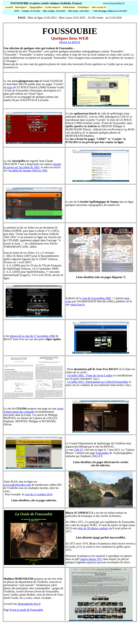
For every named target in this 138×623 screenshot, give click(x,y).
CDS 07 (78, 449)
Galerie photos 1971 (91, 559)
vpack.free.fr (77, 304)
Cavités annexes (52, 7)
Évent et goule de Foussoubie (26, 609)
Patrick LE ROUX (69, 42)
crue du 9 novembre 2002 (96, 298)
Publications (68, 7)
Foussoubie (102, 452)
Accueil (8, 7)
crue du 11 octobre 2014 (38, 494)
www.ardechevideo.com (17, 484)
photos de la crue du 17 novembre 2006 (32, 336)
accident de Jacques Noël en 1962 (28, 170)
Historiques (20, 7)
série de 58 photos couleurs (93, 528)
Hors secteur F (98, 7)
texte (10, 87)
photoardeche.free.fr (29, 603)
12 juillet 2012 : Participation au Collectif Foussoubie (97, 381)
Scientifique (83, 7)
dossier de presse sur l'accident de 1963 (32, 166)
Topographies (35, 7)
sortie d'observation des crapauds (33, 410)
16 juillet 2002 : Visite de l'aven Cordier (89, 375)
